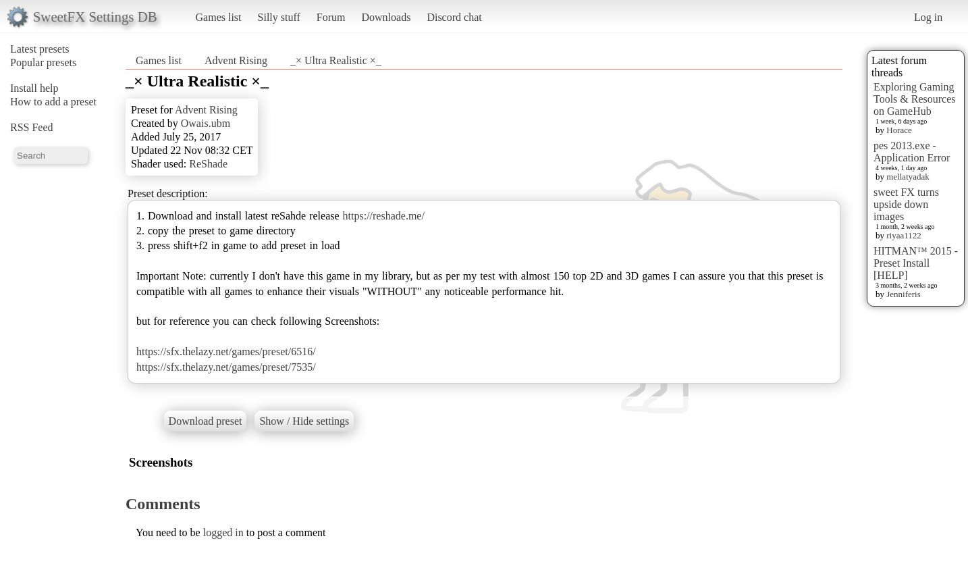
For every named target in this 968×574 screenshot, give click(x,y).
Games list (219, 17)
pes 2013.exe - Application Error (911, 151)
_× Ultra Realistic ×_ (335, 60)
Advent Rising (236, 60)
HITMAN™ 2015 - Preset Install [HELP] (915, 263)
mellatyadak (908, 177)
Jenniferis (903, 294)
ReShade (208, 163)
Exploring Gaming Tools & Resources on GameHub (914, 99)
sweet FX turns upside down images (906, 204)
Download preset (205, 421)
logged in (223, 532)
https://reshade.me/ (384, 215)
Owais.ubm (205, 123)
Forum (331, 17)
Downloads (385, 17)
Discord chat (454, 17)
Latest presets (40, 49)
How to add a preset (53, 101)
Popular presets (43, 62)
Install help (34, 88)
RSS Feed (31, 127)
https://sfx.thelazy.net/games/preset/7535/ (226, 367)
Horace (899, 130)
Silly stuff (279, 17)
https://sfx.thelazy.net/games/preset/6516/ (226, 351)
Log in (928, 17)
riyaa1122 (903, 235)
